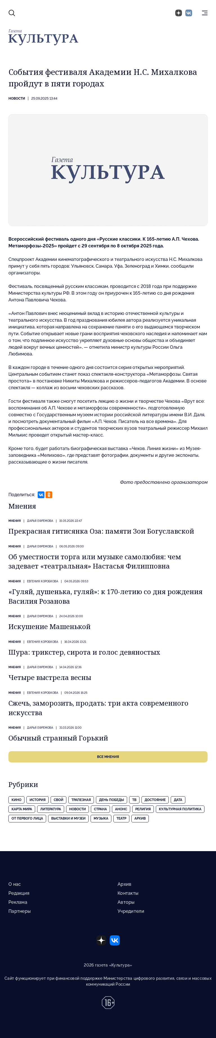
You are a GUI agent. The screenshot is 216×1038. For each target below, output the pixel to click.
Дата (178, 800)
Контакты (128, 893)
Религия (143, 809)
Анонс (121, 809)
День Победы (111, 800)
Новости (16, 98)
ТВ (134, 800)
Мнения (14, 520)
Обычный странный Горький (58, 737)
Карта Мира (22, 809)
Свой (58, 800)
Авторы (126, 902)
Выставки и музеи (68, 818)
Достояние (155, 800)
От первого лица (27, 818)
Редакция (18, 893)
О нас (14, 884)
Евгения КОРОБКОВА (42, 581)
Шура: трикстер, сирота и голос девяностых (84, 652)
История (38, 800)
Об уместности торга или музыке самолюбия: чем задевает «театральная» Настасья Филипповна (94, 561)
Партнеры (19, 911)
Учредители (131, 911)
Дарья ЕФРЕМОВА (40, 520)
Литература (50, 809)
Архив (140, 818)
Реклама (17, 902)
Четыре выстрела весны (49, 677)
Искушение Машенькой (49, 626)
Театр (121, 818)
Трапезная (81, 800)
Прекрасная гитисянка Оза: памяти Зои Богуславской (101, 531)
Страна (100, 809)
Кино (16, 800)
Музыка (101, 818)
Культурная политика (180, 809)
